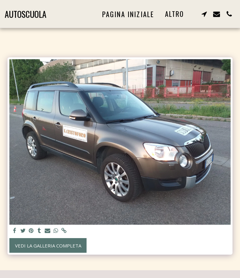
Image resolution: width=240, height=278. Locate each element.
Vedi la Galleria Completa (48, 245)
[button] (204, 13)
